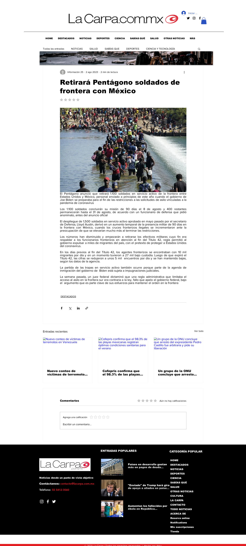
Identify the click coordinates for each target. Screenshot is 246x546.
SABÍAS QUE (112, 48)
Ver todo (198, 331)
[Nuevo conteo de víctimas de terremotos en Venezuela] (67, 351)
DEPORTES (132, 48)
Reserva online (180, 518)
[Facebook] (47, 501)
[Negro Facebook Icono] (200, 18)
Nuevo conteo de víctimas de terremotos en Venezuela (66, 372)
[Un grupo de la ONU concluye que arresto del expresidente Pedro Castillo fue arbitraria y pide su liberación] (178, 351)
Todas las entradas (53, 48)
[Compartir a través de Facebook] (61, 308)
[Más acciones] (184, 72)
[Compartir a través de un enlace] (86, 308)
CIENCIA (175, 478)
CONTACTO (177, 504)
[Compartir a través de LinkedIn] (78, 308)
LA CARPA (176, 500)
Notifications (178, 522)
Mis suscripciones (181, 527)
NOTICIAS (77, 48)
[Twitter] (54, 501)
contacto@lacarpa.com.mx (77, 483)
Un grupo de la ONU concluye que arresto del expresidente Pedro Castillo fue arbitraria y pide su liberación (177, 372)
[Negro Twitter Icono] (188, 18)
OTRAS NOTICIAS (181, 491)
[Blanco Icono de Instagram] (41, 501)
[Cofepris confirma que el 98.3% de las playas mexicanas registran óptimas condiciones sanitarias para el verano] (123, 351)
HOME (174, 460)
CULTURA (176, 496)
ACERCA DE (178, 513)
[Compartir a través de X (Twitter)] (70, 308)
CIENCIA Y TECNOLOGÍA (160, 48)
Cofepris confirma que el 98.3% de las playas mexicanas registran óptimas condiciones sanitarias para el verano (121, 372)
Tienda (174, 531)
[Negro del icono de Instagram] (194, 18)
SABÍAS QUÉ (178, 482)
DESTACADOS (68, 296)
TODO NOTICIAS (181, 509)
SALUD (94, 48)
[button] (204, 20)
